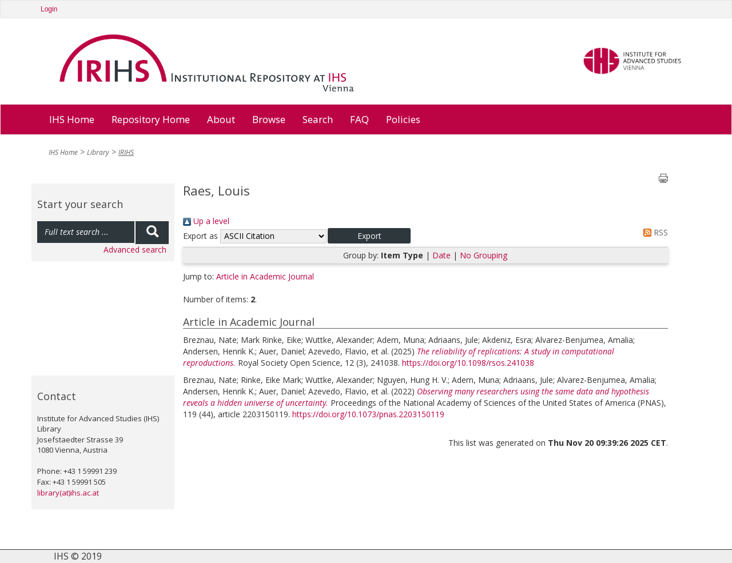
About (221, 119)
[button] (369, 235)
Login (49, 9)
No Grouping (483, 255)
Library (98, 152)
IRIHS (126, 152)
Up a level (206, 220)
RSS (653, 232)
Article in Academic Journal (265, 276)
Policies (403, 119)
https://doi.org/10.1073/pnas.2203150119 (368, 414)
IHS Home (71, 119)
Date (441, 255)
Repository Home (151, 119)
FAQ (359, 119)
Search (318, 119)
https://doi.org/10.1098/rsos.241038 (468, 362)
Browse (268, 119)
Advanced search (135, 249)
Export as (200, 235)
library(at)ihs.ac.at (68, 493)
